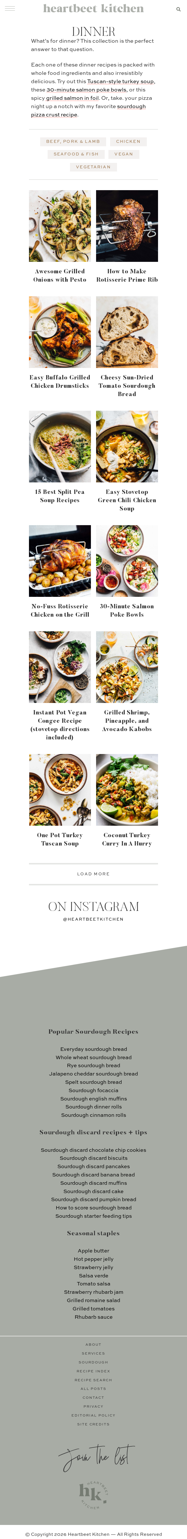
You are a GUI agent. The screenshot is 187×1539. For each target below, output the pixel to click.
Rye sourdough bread (93, 1065)
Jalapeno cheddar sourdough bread (93, 1074)
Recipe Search (94, 1380)
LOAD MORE (93, 874)
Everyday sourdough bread (93, 1049)
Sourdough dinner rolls (93, 1107)
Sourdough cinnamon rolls (93, 1115)
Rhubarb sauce (94, 1317)
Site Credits (93, 1424)
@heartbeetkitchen (93, 919)
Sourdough (93, 1362)
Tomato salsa (93, 1284)
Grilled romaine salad (93, 1300)
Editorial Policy (93, 1415)
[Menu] (10, 8)
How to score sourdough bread (94, 1208)
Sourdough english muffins (93, 1099)
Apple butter (93, 1251)
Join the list (93, 1455)
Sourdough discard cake (93, 1191)
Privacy (93, 1407)
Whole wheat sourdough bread (94, 1057)
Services (94, 1353)
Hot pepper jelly (94, 1259)
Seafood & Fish (76, 154)
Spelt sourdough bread (93, 1082)
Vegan (123, 154)
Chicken (128, 142)
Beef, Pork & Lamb (73, 142)
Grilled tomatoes (94, 1309)
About (93, 1345)
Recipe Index (93, 1371)
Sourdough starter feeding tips (93, 1216)
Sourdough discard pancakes (93, 1166)
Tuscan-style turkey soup (120, 81)
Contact (93, 1398)
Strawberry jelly (93, 1267)
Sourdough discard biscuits (94, 1158)
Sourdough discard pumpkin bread (93, 1199)
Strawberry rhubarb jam (93, 1292)
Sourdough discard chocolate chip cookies (93, 1150)
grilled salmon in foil (72, 98)
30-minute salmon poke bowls (86, 90)
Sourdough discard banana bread (93, 1175)
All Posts (94, 1389)
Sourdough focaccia (93, 1090)
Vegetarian (93, 167)
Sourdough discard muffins (93, 1183)
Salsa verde (93, 1276)
